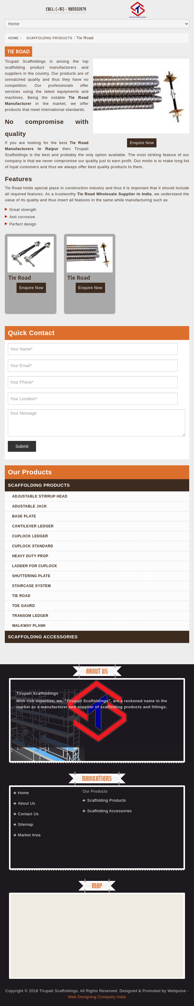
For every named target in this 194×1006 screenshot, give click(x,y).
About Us (26, 803)
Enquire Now (142, 142)
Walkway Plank (29, 626)
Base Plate (24, 516)
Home (13, 38)
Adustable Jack (29, 506)
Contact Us (28, 814)
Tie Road (21, 596)
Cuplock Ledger (30, 536)
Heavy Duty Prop (30, 556)
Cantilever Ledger (33, 526)
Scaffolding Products (48, 38)
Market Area (29, 835)
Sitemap (25, 824)
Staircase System (31, 586)
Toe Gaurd (23, 606)
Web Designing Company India (97, 997)
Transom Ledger (30, 616)
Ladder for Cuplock (34, 566)
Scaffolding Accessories (109, 811)
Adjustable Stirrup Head (39, 496)
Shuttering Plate (31, 576)
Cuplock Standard (32, 546)
